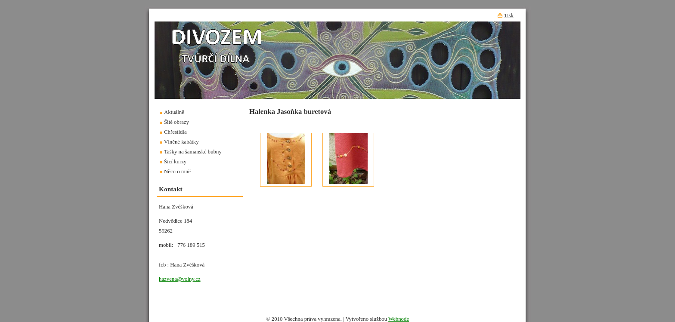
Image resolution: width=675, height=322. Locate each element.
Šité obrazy (176, 122)
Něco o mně (177, 172)
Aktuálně (174, 112)
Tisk (509, 15)
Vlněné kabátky (181, 142)
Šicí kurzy (175, 162)
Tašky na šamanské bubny (193, 152)
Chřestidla (175, 132)
